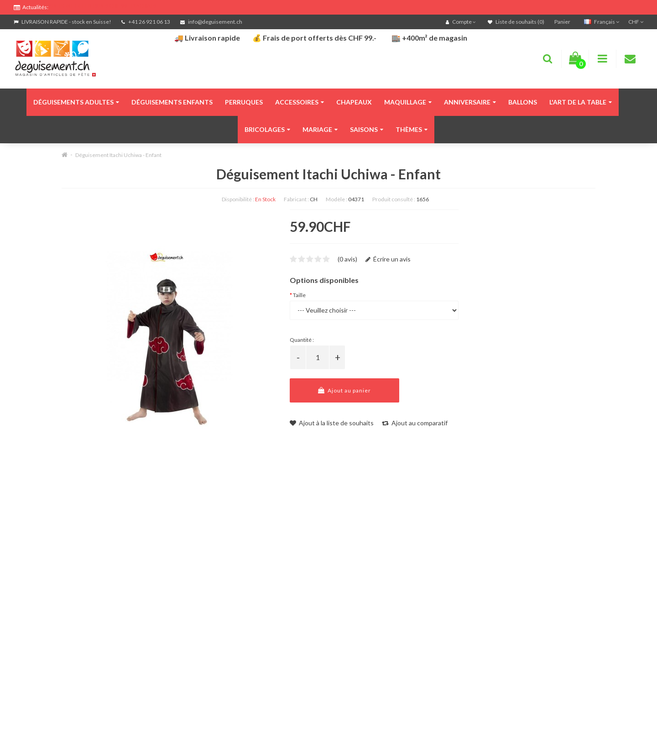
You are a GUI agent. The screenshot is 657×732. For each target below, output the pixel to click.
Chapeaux (354, 102)
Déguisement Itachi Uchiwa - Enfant (118, 155)
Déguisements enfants (172, 102)
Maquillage (408, 102)
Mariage (320, 129)
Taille (299, 295)
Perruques (244, 102)
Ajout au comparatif (415, 423)
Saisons (366, 129)
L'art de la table (580, 102)
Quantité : (302, 339)
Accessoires (299, 102)
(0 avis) (347, 259)
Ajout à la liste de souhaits (332, 423)
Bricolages (267, 129)
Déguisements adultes (76, 102)
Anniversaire (470, 102)
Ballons (522, 102)
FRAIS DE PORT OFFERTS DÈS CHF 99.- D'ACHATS (96, 5)
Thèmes (412, 129)
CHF (635, 21)
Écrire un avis (388, 259)
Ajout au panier (344, 390)
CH (314, 199)
